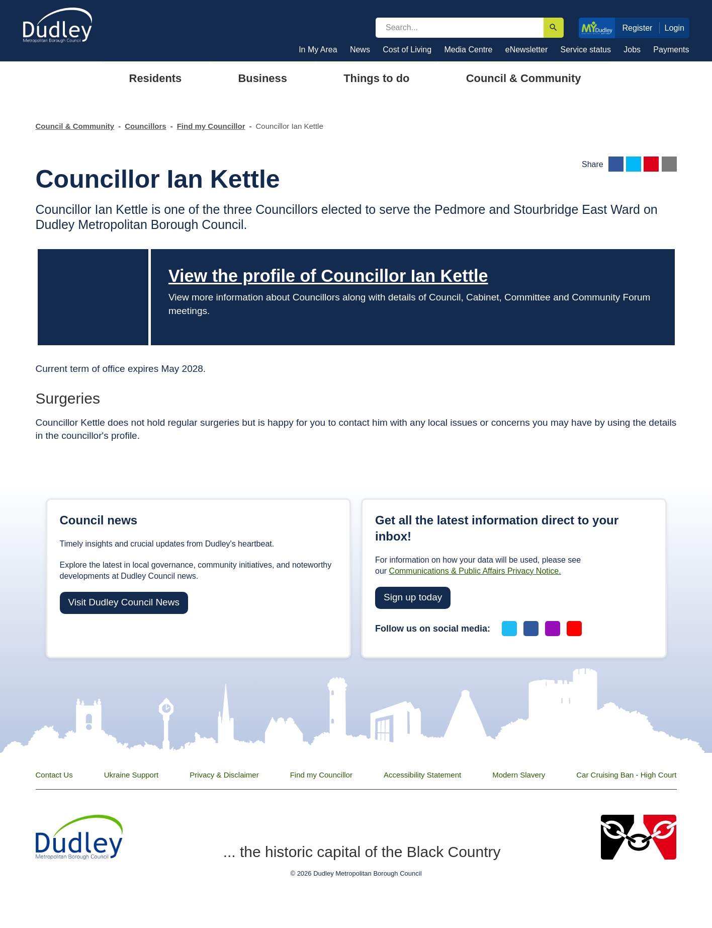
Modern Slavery (518, 774)
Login (675, 27)
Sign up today (413, 597)
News (360, 49)
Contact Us (54, 774)
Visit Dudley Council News (124, 602)
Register (637, 27)
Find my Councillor (211, 126)
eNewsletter (526, 49)
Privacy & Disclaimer (224, 774)
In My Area (318, 49)
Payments (671, 49)
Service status (586, 49)
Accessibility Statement (422, 774)
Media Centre (468, 49)
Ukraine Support (131, 774)
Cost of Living (407, 49)
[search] (460, 28)
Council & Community (75, 126)
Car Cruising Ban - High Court (626, 774)
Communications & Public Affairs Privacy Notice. (475, 571)
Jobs (632, 49)
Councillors (145, 126)
